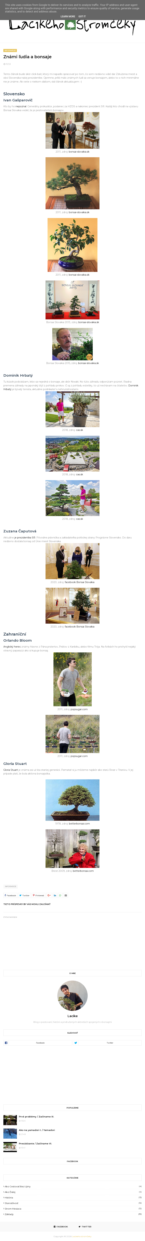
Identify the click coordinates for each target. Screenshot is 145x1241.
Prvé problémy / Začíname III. (36, 1116)
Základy (73, 1214)
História (73, 1197)
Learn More (68, 16)
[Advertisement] (72, 1075)
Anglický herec (12, 646)
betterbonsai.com (79, 823)
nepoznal (20, 106)
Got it (82, 16)
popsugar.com (79, 709)
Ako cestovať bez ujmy (73, 1186)
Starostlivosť (73, 1203)
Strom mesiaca (73, 1208)
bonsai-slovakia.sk (79, 151)
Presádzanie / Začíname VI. (35, 1143)
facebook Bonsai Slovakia (79, 582)
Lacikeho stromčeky (82, 1236)
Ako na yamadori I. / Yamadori (37, 1130)
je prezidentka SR (24, 537)
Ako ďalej (73, 1192)
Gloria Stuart (10, 769)
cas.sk (79, 430)
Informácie (10, 886)
